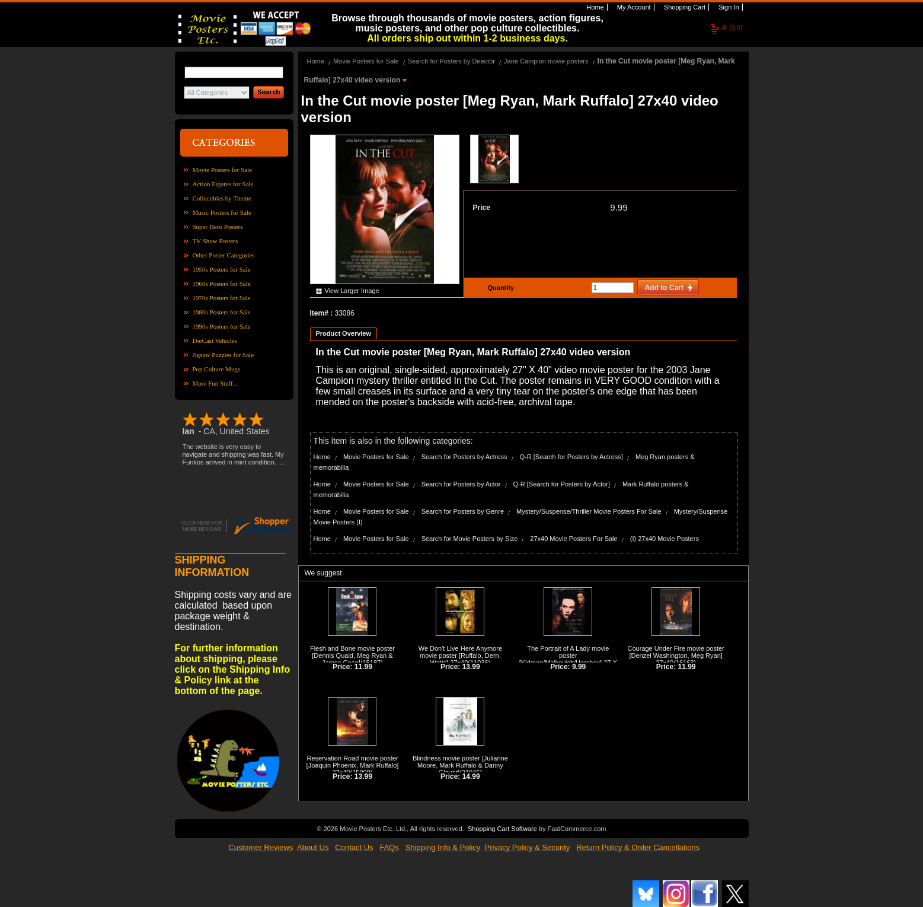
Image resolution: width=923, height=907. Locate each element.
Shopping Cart (683, 7)
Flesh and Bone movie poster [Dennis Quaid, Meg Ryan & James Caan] (352, 655)
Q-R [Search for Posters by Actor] (561, 484)
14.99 (471, 776)
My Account (633, 7)
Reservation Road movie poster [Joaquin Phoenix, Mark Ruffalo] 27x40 (352, 765)
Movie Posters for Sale (223, 169)
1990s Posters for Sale (222, 326)
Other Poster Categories (224, 255)
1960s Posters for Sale (222, 283)
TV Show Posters (215, 240)
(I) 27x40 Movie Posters (664, 538)
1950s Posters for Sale (222, 269)
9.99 (618, 207)
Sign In (728, 7)
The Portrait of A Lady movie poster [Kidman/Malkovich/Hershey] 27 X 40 (568, 659)
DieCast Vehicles (215, 340)
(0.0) (733, 27)
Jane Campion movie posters (546, 61)
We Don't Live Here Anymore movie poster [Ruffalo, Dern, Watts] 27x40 (460, 655)
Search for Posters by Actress (464, 456)
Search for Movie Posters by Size (469, 538)
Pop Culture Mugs (217, 369)
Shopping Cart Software (502, 827)
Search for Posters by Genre (462, 511)
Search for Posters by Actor (461, 484)
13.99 (471, 667)
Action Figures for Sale (223, 183)
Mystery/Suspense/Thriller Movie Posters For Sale (589, 511)
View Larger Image (352, 290)
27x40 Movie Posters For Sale (573, 538)
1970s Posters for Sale (222, 297)
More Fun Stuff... (215, 383)
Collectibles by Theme (222, 198)
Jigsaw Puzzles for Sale (223, 354)
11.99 (363, 667)
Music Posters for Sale (222, 212)
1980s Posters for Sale (222, 312)
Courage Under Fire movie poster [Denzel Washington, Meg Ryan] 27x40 (676, 655)
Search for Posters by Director (451, 61)
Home (594, 7)
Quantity (500, 287)
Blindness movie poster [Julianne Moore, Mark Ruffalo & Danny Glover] (460, 765)
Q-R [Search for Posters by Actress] (571, 456)
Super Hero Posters (218, 226)
